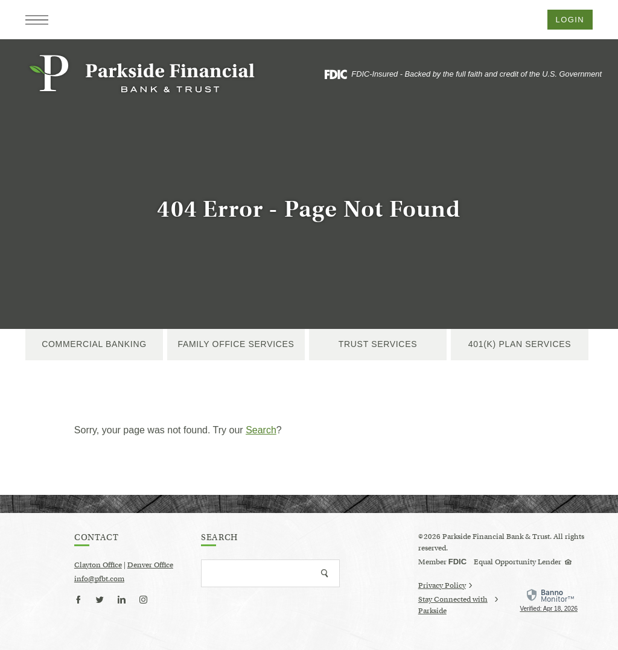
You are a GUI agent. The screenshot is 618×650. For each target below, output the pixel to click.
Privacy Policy (445, 585)
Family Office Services (235, 344)
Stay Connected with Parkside (458, 605)
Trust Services (378, 344)
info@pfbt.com (99, 578)
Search (261, 430)
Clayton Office (98, 564)
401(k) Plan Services (520, 344)
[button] (36, 20)
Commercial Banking (94, 344)
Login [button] (570, 19)
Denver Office (150, 564)
